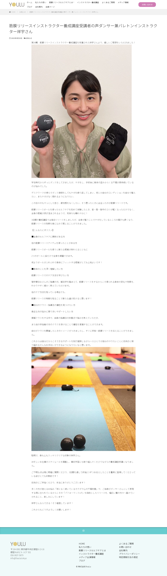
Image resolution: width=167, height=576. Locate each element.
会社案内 (39, 6)
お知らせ (22, 12)
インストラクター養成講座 (88, 2)
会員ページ (50, 6)
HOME (13, 12)
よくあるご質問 (108, 2)
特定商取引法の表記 (128, 557)
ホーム (29, 2)
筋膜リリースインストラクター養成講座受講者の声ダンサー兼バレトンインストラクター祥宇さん (64, 12)
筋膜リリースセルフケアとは (61, 2)
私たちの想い (40, 2)
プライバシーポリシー (129, 553)
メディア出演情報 (87, 557)
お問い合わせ (147, 4)
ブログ (29, 6)
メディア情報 (123, 2)
